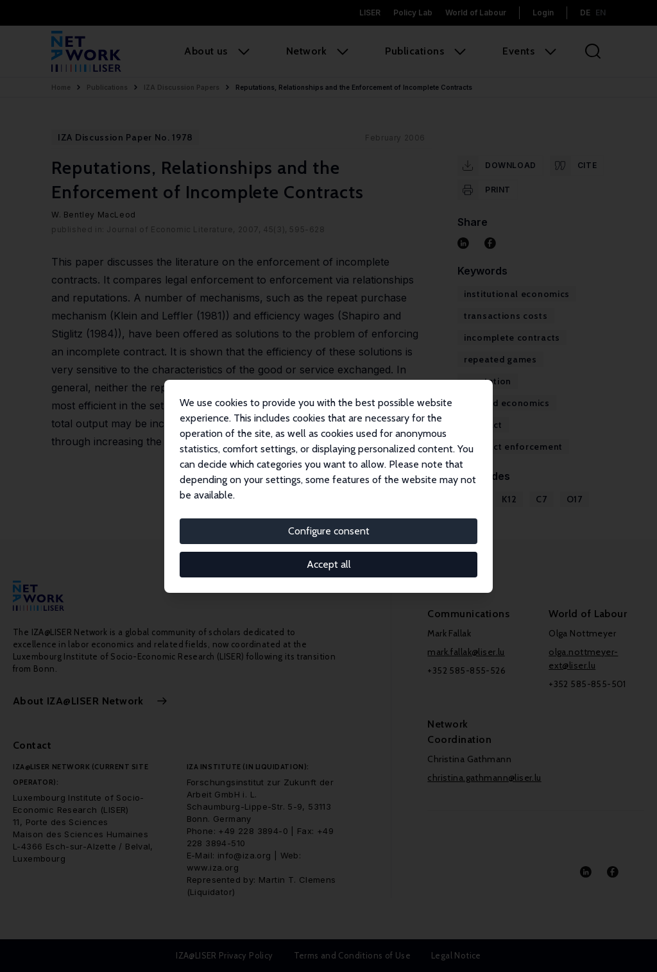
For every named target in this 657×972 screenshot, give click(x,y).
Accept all (329, 564)
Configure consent (329, 531)
